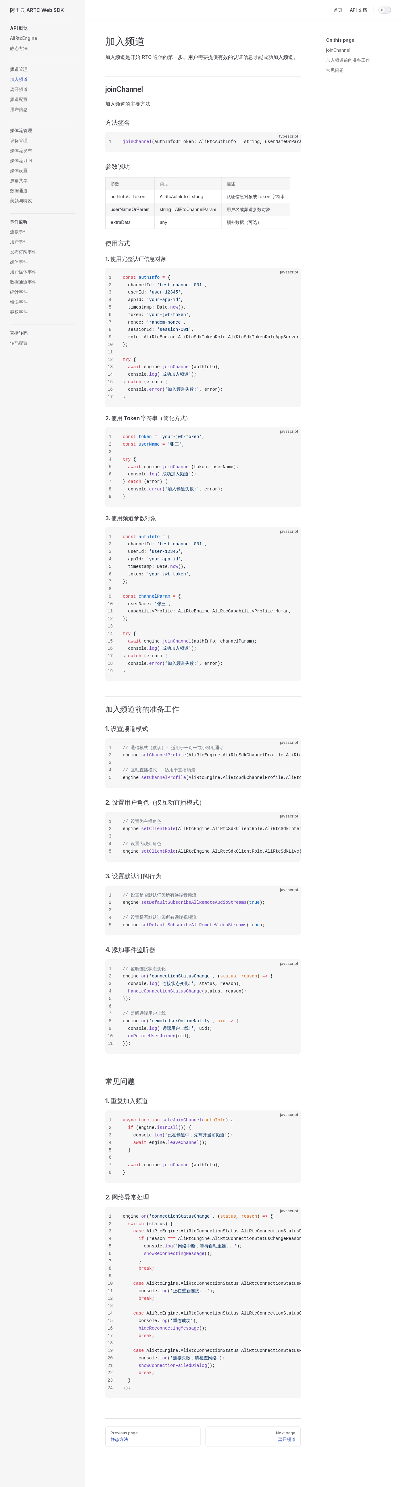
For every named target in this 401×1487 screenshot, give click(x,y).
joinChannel (338, 50)
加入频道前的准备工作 (348, 60)
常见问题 (335, 70)
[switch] (384, 10)
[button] (42, 28)
